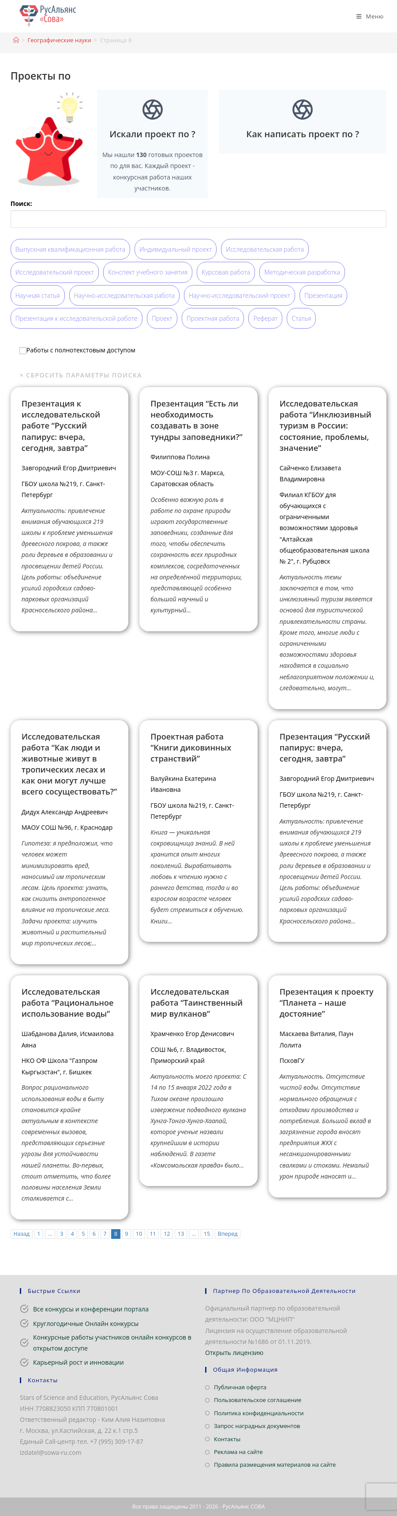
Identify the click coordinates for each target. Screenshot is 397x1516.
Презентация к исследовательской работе (76, 318)
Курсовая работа (226, 272)
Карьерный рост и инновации (78, 1362)
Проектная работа (213, 318)
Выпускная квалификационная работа (70, 249)
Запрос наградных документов (257, 1426)
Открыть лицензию (234, 1352)
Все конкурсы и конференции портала (91, 1309)
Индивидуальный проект (175, 249)
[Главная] (16, 40)
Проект (162, 318)
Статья (301, 318)
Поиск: (21, 203)
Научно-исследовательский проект (239, 295)
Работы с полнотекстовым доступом (77, 350)
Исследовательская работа (265, 249)
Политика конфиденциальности (258, 1413)
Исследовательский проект (54, 272)
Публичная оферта (240, 1387)
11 (153, 1234)
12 (167, 1234)
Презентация (323, 295)
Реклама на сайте (238, 1452)
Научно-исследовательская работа (124, 295)
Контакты (227, 1439)
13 (181, 1234)
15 (207, 1234)
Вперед (228, 1234)
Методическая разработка (302, 272)
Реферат (265, 318)
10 (139, 1234)
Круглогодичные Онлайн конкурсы (86, 1323)
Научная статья (37, 295)
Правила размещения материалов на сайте (275, 1464)
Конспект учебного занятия (147, 272)
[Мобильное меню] (367, 16)
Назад (21, 1234)
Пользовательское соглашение (257, 1400)
